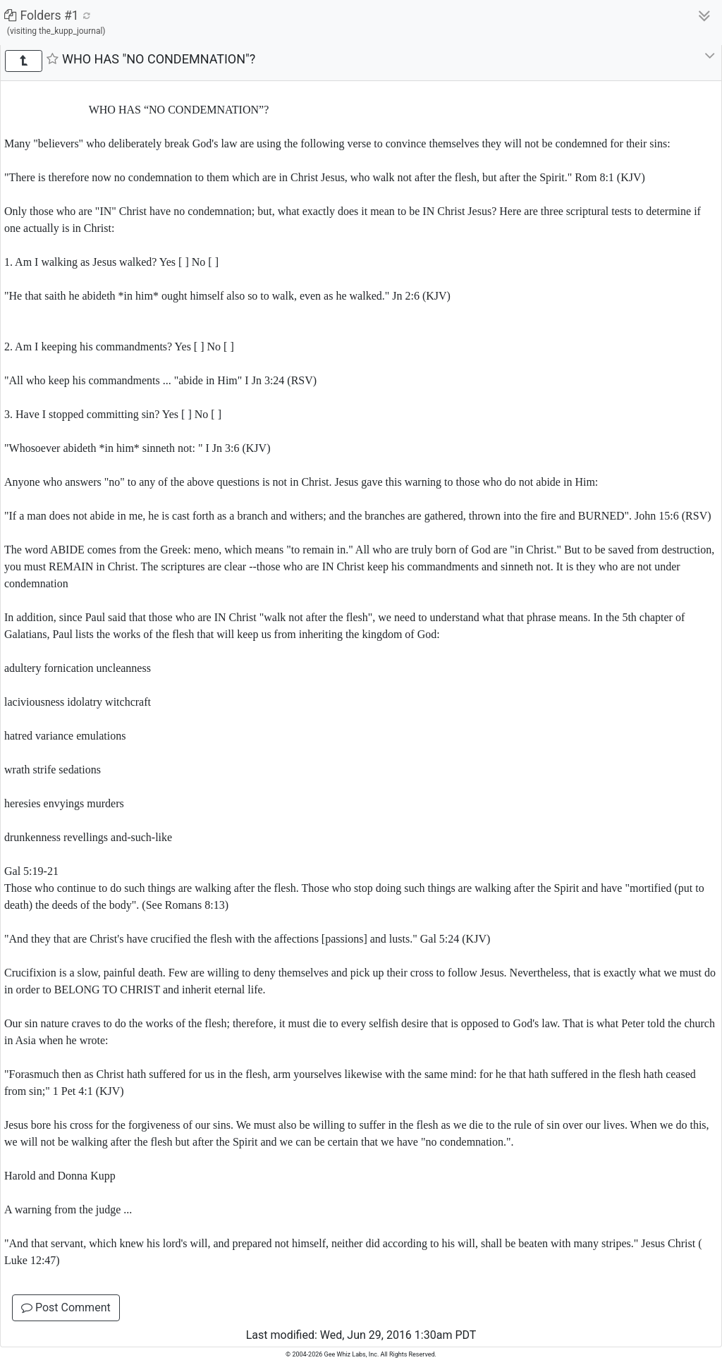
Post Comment (66, 1307)
